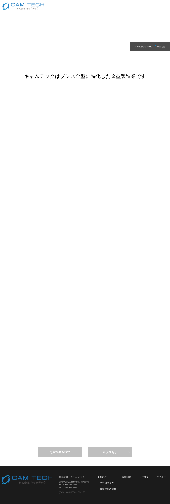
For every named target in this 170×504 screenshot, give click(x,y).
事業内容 (102, 477)
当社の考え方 (107, 483)
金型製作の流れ (108, 489)
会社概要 (144, 477)
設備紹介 (126, 477)
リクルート (162, 477)
